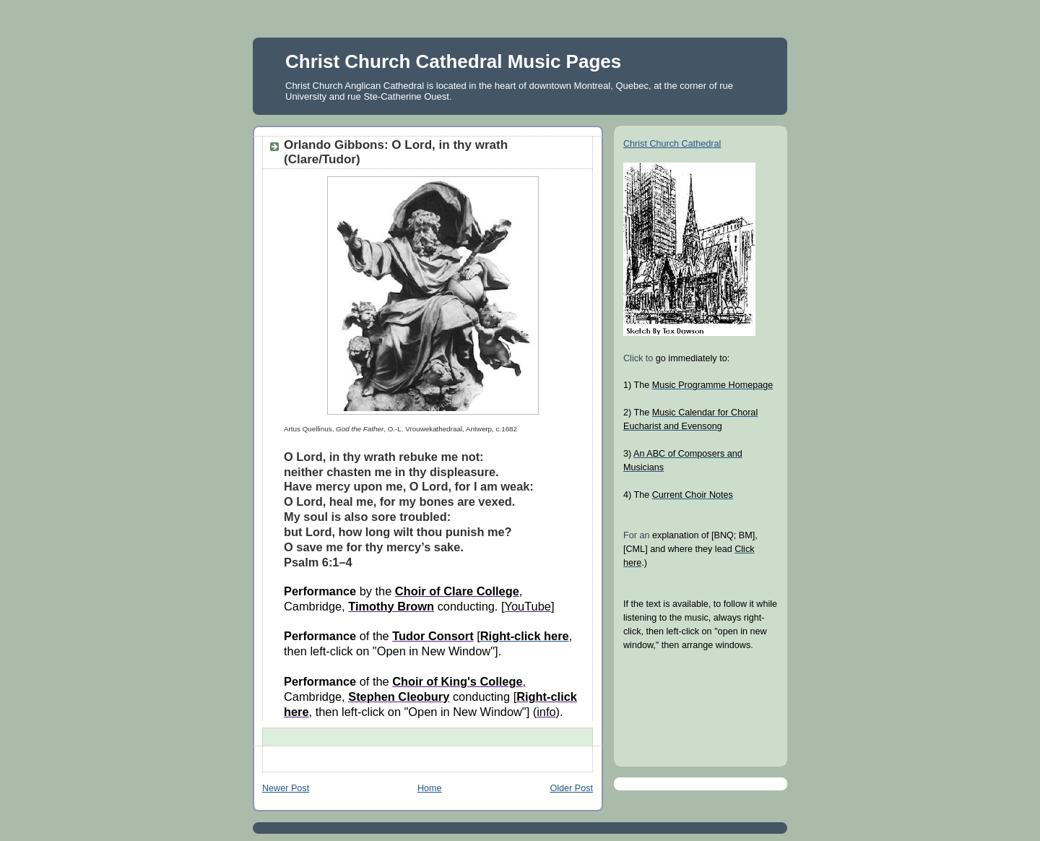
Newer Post (285, 788)
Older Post (571, 788)
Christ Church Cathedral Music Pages (453, 61)
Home (429, 788)
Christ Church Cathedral (672, 144)
